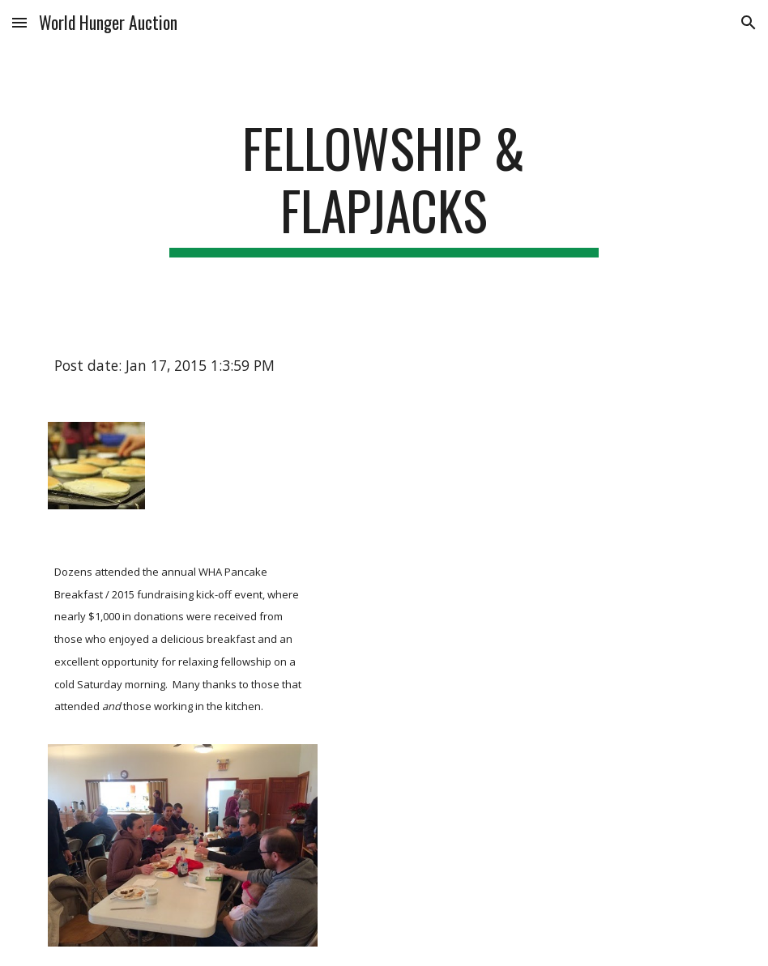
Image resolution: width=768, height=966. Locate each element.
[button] (19, 22)
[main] (384, 187)
